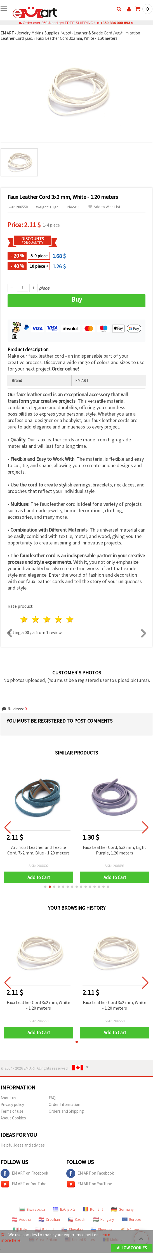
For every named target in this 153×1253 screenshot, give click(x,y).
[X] (3, 1234)
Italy (20, 1229)
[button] (45, 887)
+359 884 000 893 (115, 23)
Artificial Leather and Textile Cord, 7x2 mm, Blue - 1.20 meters (38, 850)
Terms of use (12, 1111)
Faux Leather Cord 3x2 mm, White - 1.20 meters (38, 1005)
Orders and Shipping (66, 1111)
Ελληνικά (64, 1209)
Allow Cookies (132, 1247)
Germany (122, 1209)
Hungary (103, 1219)
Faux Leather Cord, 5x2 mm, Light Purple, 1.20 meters (114, 850)
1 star (24, 619)
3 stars (47, 619)
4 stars (58, 619)
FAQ (52, 1097)
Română (93, 1209)
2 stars (36, 619)
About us (8, 1097)
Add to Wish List (104, 207)
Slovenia (101, 1229)
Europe (131, 1219)
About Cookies (13, 1118)
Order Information (64, 1104)
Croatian (49, 1219)
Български (32, 1209)
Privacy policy (12, 1104)
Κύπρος (130, 1229)
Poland (44, 1229)
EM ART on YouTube (23, 1184)
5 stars (70, 619)
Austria (21, 1219)
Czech (76, 1219)
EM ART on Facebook (24, 1173)
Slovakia (72, 1229)
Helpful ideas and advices (23, 1145)
